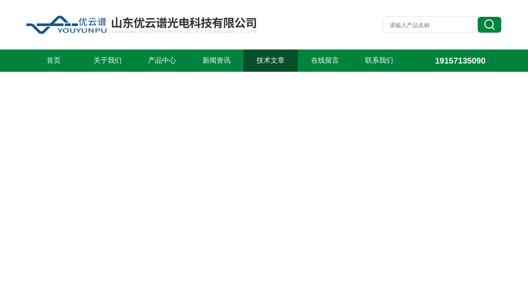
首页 (54, 60)
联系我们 (379, 60)
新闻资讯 (217, 60)
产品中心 (162, 60)
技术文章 (271, 60)
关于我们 (108, 60)
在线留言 (325, 60)
